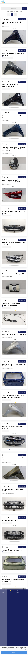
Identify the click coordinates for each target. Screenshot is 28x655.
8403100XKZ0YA (8, 337)
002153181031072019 (9, 493)
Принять (14, 652)
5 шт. (15, 249)
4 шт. (15, 339)
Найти (24, 8)
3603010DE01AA (8, 276)
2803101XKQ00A (8, 523)
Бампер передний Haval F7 (11, 520)
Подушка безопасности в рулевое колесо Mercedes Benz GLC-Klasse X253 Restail (14, 149)
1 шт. (15, 155)
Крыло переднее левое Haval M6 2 (14, 334)
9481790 (6, 431)
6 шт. (15, 554)
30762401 (7, 26)
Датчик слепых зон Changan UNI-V (14, 274)
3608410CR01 (8, 307)
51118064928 (7, 215)
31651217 (7, 120)
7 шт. (15, 433)
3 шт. (15, 28)
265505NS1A (7, 184)
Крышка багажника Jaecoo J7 (12, 550)
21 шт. (15, 217)
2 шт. (15, 122)
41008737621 (7, 462)
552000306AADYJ (8, 368)
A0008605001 (8, 153)
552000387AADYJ (8, 552)
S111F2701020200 (8, 57)
